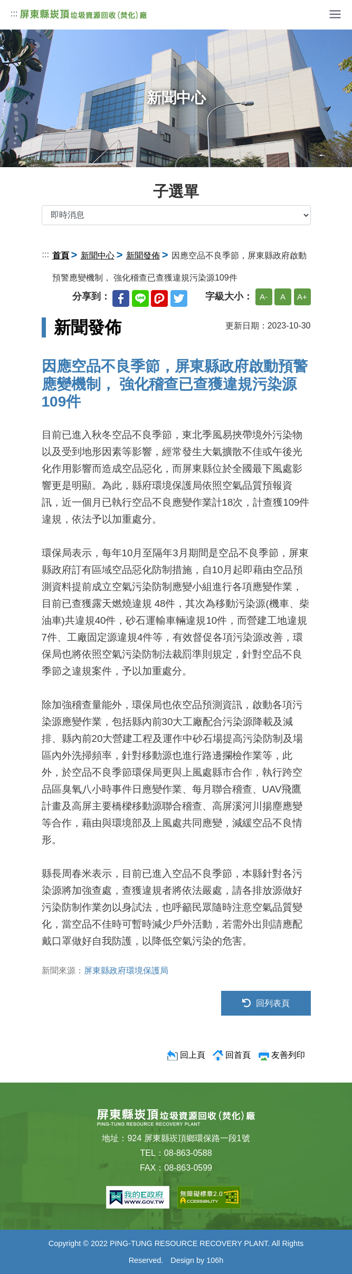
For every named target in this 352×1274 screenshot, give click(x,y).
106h (214, 1260)
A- (264, 296)
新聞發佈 (143, 255)
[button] (335, 13)
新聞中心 (98, 255)
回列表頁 (266, 1003)
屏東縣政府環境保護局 (126, 970)
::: (14, 13)
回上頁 (192, 1054)
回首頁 (238, 1054)
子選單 (176, 191)
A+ (302, 296)
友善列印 (288, 1054)
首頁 (60, 255)
